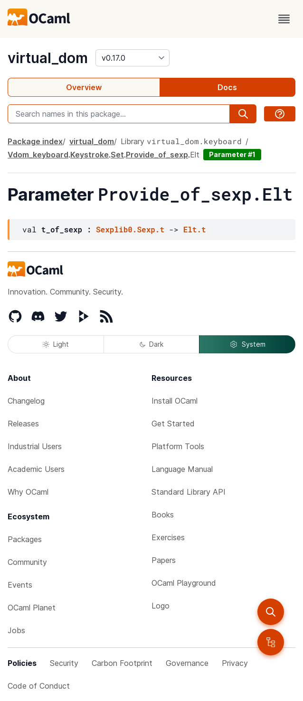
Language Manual (182, 469)
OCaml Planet (32, 607)
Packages (25, 539)
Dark (151, 344)
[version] (132, 57)
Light (56, 344)
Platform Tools (178, 446)
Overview (84, 87)
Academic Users (36, 469)
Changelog (26, 401)
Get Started (173, 423)
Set (117, 154)
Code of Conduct (39, 686)
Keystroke (89, 154)
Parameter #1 (232, 154)
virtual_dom (48, 57)
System (247, 344)
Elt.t (194, 229)
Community (27, 562)
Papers (164, 560)
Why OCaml (28, 492)
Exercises (168, 537)
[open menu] (284, 19)
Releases (23, 423)
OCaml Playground (184, 583)
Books (163, 514)
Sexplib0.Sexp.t (130, 229)
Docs (227, 87)
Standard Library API (189, 492)
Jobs (16, 630)
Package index (35, 141)
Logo (161, 605)
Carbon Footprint (122, 663)
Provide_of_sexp (157, 154)
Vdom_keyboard (38, 154)
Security (64, 663)
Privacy (235, 663)
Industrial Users (35, 446)
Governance (187, 663)
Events (20, 585)
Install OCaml (175, 401)
